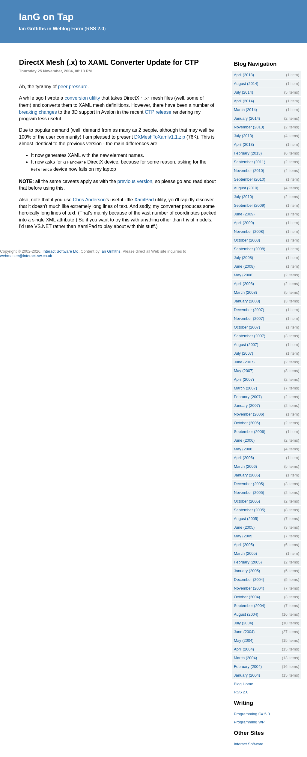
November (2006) (249, 414)
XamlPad (144, 197)
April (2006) (244, 457)
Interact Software (248, 744)
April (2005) (244, 544)
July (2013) (243, 136)
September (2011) (249, 162)
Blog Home (243, 684)
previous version (134, 179)
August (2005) (246, 518)
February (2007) (248, 397)
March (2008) (245, 292)
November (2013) (249, 127)
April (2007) (244, 379)
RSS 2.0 (95, 28)
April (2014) (244, 101)
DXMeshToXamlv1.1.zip (159, 136)
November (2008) (249, 231)
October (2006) (247, 423)
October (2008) (247, 240)
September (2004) (249, 605)
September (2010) (249, 179)
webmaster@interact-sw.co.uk (26, 254)
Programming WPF (250, 722)
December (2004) (249, 579)
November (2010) (249, 170)
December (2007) (249, 310)
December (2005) (249, 484)
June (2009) (244, 214)
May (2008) (244, 275)
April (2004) (244, 649)
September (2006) (249, 431)
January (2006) (247, 475)
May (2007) (244, 370)
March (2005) (245, 553)
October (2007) (247, 327)
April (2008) (244, 283)
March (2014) (245, 109)
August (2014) (246, 83)
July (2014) (243, 92)
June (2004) (244, 631)
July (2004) (243, 623)
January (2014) (247, 118)
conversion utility (82, 98)
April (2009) (244, 223)
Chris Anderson (89, 197)
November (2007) (249, 318)
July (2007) (243, 353)
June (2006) (244, 440)
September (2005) (249, 510)
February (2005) (248, 562)
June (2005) (244, 527)
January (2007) (247, 405)
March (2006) (245, 466)
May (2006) (244, 449)
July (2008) (243, 257)
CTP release (158, 111)
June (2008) (244, 266)
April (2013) (244, 144)
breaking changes (38, 111)
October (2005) (247, 501)
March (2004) (245, 658)
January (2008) (247, 301)
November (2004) (249, 588)
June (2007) (244, 362)
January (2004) (247, 675)
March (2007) (245, 388)
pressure (78, 86)
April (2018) (244, 75)
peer (62, 86)
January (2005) (247, 571)
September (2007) (249, 336)
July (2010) (243, 196)
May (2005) (244, 536)
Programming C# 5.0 (252, 714)
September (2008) (249, 249)
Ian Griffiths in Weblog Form (51, 28)
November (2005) (249, 492)
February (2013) (248, 153)
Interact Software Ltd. (61, 249)
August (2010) (246, 188)
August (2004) (246, 614)
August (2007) (246, 344)
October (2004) (247, 597)
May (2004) (244, 640)
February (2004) (248, 666)
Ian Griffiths (111, 249)
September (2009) (249, 205)
